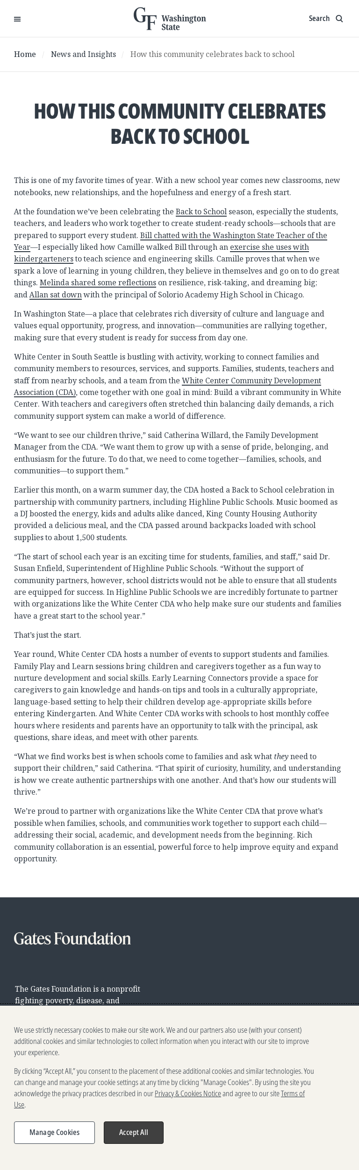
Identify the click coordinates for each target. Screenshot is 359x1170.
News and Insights (83, 54)
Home (25, 54)
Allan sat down (55, 294)
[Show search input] (327, 18)
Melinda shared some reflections (98, 282)
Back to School (201, 211)
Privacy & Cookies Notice (188, 1098)
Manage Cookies (54, 1137)
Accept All (133, 1137)
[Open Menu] (17, 18)
